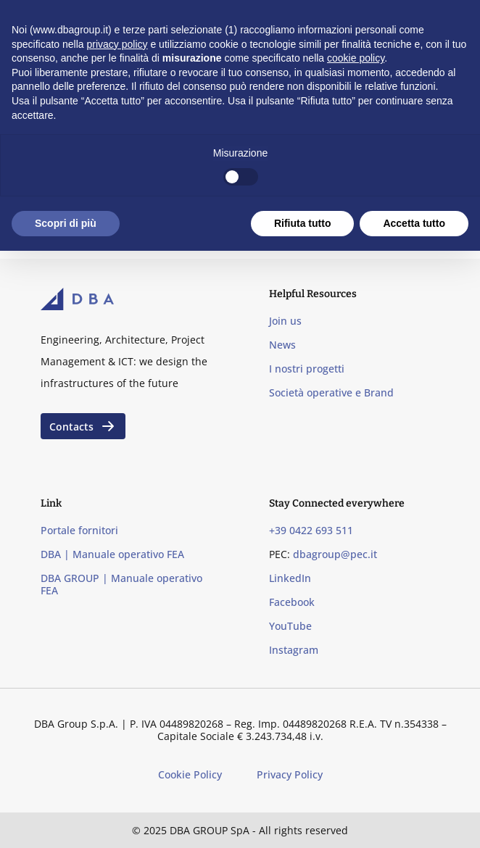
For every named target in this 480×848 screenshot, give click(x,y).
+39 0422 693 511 (311, 530)
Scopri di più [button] (65, 223)
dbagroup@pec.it (335, 554)
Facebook (292, 602)
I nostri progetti (306, 368)
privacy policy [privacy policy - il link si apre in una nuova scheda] (117, 44)
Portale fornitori (79, 530)
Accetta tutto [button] (414, 223)
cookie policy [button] (355, 58)
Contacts (83, 426)
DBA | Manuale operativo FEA (112, 554)
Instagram (293, 650)
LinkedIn (290, 578)
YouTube (290, 626)
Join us (285, 321)
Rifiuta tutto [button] (302, 223)
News (282, 345)
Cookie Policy (190, 774)
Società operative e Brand (331, 392)
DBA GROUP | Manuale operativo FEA (121, 584)
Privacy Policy (290, 774)
